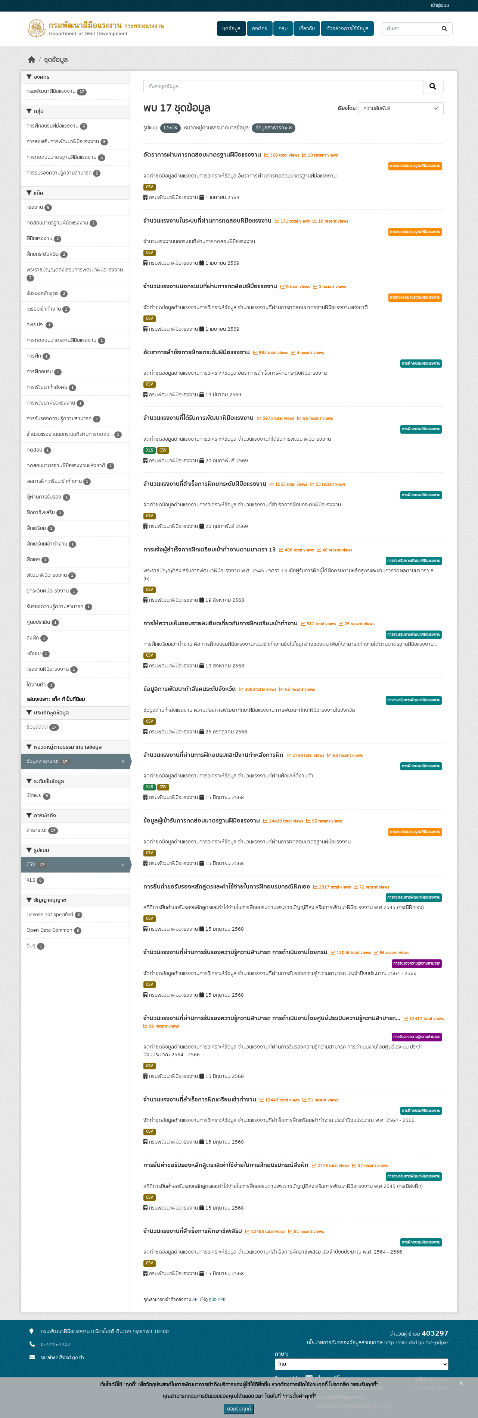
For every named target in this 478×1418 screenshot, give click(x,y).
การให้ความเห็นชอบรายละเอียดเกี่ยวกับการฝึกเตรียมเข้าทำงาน (221, 623)
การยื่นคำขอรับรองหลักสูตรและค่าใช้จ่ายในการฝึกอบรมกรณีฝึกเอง (227, 887)
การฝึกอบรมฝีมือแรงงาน (421, 363)
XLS (149, 450)
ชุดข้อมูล (231, 28)
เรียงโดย (347, 108)
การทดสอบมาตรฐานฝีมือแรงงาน (415, 166)
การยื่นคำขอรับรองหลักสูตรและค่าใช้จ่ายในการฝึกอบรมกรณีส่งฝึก (226, 1165)
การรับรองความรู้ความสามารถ (416, 963)
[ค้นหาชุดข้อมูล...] (417, 28)
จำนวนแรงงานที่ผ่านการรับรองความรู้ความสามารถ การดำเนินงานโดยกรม (236, 952)
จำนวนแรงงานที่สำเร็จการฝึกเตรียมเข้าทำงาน (200, 1099)
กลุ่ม (283, 28)
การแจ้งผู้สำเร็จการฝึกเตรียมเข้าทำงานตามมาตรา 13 (210, 549)
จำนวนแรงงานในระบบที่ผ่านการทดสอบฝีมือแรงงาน (208, 221)
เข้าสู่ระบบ (440, 5)
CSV (149, 187)
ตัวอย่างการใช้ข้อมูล (347, 28)
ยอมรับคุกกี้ (239, 1409)
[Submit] (445, 28)
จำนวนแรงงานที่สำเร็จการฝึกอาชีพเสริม (193, 1231)
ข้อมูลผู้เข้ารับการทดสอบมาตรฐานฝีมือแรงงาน (202, 821)
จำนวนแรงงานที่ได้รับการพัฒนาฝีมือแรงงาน (199, 418)
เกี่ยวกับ (307, 28)
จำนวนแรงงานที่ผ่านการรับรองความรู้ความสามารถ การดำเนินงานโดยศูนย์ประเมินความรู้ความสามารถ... (272, 1018)
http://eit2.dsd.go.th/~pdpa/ (416, 1342)
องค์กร (259, 28)
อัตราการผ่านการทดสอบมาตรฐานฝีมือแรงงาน (203, 155)
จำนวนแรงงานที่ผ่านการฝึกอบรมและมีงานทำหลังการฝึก (214, 755)
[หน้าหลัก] (31, 60)
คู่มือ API (216, 1299)
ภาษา (281, 1354)
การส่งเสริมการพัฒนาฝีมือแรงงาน (413, 560)
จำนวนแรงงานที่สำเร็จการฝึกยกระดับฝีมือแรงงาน (205, 484)
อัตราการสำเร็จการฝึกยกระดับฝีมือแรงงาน (197, 352)
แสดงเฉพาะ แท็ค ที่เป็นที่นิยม (56, 699)
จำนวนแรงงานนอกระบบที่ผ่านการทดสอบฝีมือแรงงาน (211, 286)
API (195, 1299)
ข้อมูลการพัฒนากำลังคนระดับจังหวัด (190, 689)
